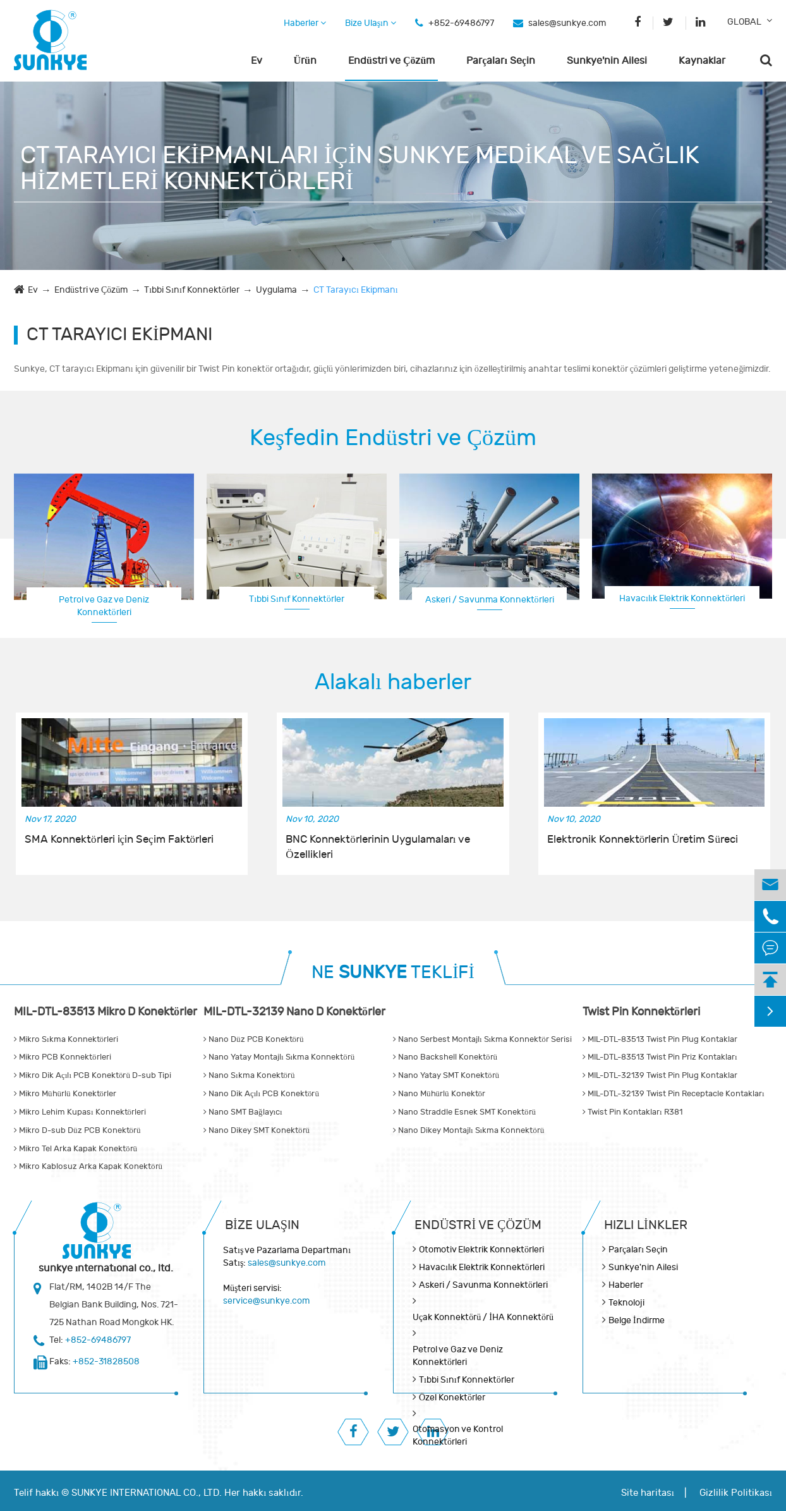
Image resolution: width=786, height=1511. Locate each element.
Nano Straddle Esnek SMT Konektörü (464, 1112)
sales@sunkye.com (567, 23)
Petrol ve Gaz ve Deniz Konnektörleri (104, 606)
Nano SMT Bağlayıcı (242, 1112)
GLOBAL (744, 21)
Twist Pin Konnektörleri (641, 1012)
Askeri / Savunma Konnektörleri (489, 599)
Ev (256, 60)
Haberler (305, 23)
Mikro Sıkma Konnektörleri (66, 1039)
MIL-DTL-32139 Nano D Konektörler (294, 1012)
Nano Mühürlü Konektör (439, 1094)
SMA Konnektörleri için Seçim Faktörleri (119, 839)
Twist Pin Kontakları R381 (632, 1112)
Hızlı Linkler (645, 1225)
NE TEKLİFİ (393, 972)
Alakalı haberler (393, 682)
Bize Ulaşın (370, 23)
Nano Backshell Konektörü (445, 1057)
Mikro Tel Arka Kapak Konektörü (75, 1149)
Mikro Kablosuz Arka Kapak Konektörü (88, 1166)
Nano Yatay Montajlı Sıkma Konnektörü (278, 1057)
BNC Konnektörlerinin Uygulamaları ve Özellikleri (377, 847)
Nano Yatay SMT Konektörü (446, 1075)
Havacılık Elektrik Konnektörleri (682, 598)
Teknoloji (626, 1302)
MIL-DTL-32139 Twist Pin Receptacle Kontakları (674, 1094)
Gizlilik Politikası (735, 1493)
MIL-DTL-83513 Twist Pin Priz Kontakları (660, 1057)
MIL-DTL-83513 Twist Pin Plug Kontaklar (660, 1039)
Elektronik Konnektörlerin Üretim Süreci (642, 839)
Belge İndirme (636, 1320)
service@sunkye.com (266, 1300)
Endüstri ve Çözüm (391, 60)
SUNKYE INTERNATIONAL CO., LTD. (146, 1493)
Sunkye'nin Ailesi (607, 60)
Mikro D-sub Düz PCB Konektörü (77, 1130)
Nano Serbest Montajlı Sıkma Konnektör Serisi (482, 1039)
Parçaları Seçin (500, 60)
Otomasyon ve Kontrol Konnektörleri (458, 1435)
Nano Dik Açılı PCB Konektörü (261, 1094)
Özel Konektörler (452, 1397)
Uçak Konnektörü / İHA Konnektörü (483, 1317)
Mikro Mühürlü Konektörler (65, 1094)
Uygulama (276, 289)
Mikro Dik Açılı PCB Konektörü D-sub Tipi (92, 1075)
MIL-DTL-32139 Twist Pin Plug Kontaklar (660, 1075)
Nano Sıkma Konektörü (249, 1075)
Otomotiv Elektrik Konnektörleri (481, 1249)
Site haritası (647, 1493)
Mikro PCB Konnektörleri (62, 1057)
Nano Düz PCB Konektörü (253, 1039)
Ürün (305, 60)
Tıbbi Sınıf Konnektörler (191, 289)
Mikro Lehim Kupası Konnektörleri (80, 1112)
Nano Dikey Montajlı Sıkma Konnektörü (468, 1130)
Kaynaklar (702, 60)
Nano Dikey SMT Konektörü (256, 1130)
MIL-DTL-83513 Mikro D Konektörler (105, 1012)
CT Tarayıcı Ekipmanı (355, 289)
